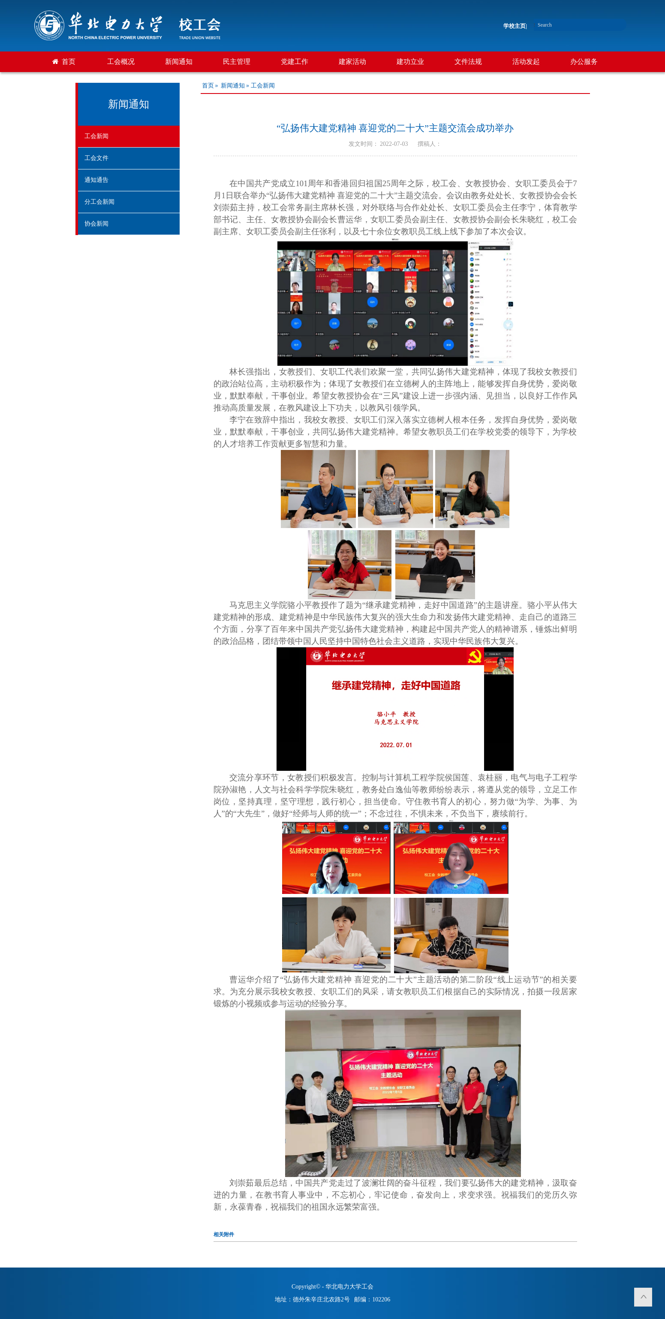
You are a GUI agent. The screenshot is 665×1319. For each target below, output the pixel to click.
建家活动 (352, 61)
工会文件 (96, 158)
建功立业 (410, 61)
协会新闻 (96, 223)
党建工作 (294, 61)
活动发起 (526, 61)
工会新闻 (96, 136)
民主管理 (236, 61)
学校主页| (515, 26)
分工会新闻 (99, 202)
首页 (68, 61)
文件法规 (468, 61)
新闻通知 (179, 61)
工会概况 (121, 61)
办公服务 (584, 61)
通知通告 (96, 180)
